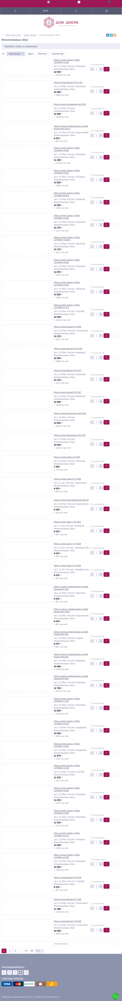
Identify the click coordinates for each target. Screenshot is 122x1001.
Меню (45, 11)
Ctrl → (39, 951)
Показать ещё (61, 944)
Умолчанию (14, 53)
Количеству (57, 53)
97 (26, 951)
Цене (30, 53)
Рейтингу (42, 53)
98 (32, 951)
